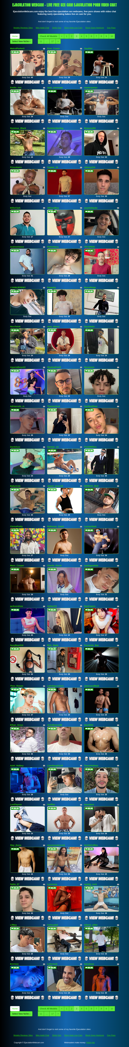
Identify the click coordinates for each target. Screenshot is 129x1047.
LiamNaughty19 (55, 765)
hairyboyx (89, 964)
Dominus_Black (18, 128)
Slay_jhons (15, 845)
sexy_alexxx (53, 326)
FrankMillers (90, 447)
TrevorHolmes (91, 765)
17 (52, 41)
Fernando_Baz (91, 645)
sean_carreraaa (55, 87)
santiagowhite (91, 565)
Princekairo (16, 167)
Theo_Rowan (16, 686)
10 (112, 36)
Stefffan (51, 804)
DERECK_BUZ (91, 486)
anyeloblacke (90, 208)
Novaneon (89, 367)
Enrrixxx (14, 964)
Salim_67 (14, 884)
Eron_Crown (53, 48)
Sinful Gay (56, 28)
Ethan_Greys (16, 725)
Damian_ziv (53, 447)
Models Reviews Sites (23, 28)
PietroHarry (53, 247)
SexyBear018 (16, 645)
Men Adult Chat (42, 28)
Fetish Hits (90, 1043)
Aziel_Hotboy (17, 765)
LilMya (13, 925)
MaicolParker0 (17, 48)
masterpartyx (90, 87)
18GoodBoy (53, 208)
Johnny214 (89, 167)
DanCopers (89, 606)
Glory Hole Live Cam (73, 28)
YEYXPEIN (89, 247)
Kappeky (51, 287)
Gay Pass (111, 28)
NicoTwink (15, 326)
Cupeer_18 (52, 167)
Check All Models (48, 36)
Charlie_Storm (54, 565)
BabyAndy (15, 486)
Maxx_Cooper (17, 565)
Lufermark (52, 964)
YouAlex (88, 48)
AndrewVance (17, 247)
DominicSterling (55, 128)
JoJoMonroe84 (54, 725)
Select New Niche (21, 41)
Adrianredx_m (17, 406)
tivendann (89, 804)
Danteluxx (15, 447)
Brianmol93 (90, 128)
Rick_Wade (52, 645)
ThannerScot (53, 406)
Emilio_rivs (15, 87)
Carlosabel (52, 925)
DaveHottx (89, 326)
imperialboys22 (18, 367)
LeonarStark (90, 526)
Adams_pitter (91, 925)
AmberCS (52, 606)
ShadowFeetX (54, 367)
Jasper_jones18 (55, 486)
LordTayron (16, 804)
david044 (88, 725)
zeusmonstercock (56, 845)
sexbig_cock (90, 884)
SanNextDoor (91, 406)
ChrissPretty (16, 526)
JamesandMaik (91, 686)
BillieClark (15, 208)
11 (41, 41)
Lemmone (52, 884)
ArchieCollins (91, 845)
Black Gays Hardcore (94, 28)
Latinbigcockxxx (55, 686)
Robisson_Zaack (55, 526)
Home (15, 36)
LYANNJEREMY (18, 287)
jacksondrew (16, 606)
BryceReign (90, 287)
